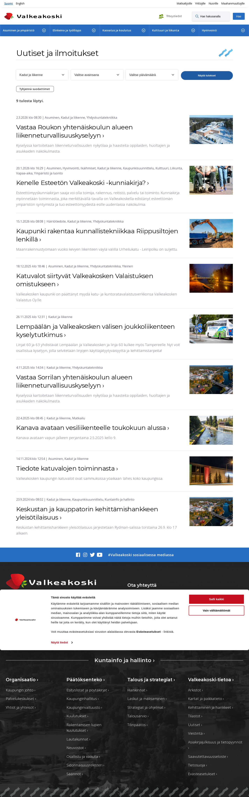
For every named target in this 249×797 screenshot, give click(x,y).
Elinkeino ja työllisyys (67, 30)
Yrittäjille (200, 3)
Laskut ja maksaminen (147, 698)
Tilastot (195, 715)
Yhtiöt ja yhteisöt (21, 707)
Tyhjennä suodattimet (35, 89)
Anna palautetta (149, 598)
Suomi (8, 3)
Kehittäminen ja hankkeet (210, 707)
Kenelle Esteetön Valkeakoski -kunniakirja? (82, 182)
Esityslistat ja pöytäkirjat (88, 689)
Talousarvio (138, 715)
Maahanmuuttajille (233, 3)
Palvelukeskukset (21, 698)
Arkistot (195, 689)
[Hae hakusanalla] (211, 16)
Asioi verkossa (197, 598)
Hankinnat (137, 689)
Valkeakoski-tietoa (211, 679)
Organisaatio (22, 679)
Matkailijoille (184, 3)
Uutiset (195, 724)
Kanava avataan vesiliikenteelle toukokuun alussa (92, 427)
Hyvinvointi (209, 30)
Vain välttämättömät (216, 757)
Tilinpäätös (137, 724)
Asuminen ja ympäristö (18, 30)
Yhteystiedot (174, 16)
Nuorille (213, 3)
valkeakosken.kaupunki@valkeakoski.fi (37, 624)
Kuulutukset (77, 715)
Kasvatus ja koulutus (117, 30)
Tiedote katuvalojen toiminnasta (67, 468)
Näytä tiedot (59, 789)
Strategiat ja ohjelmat (146, 707)
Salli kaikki (216, 746)
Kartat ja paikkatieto (206, 698)
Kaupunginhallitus (83, 698)
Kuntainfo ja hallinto (124, 660)
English (20, 3)
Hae (238, 16)
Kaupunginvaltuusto (84, 707)
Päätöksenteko (86, 679)
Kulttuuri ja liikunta (165, 30)
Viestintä (196, 733)
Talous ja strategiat (151, 679)
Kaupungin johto (20, 689)
